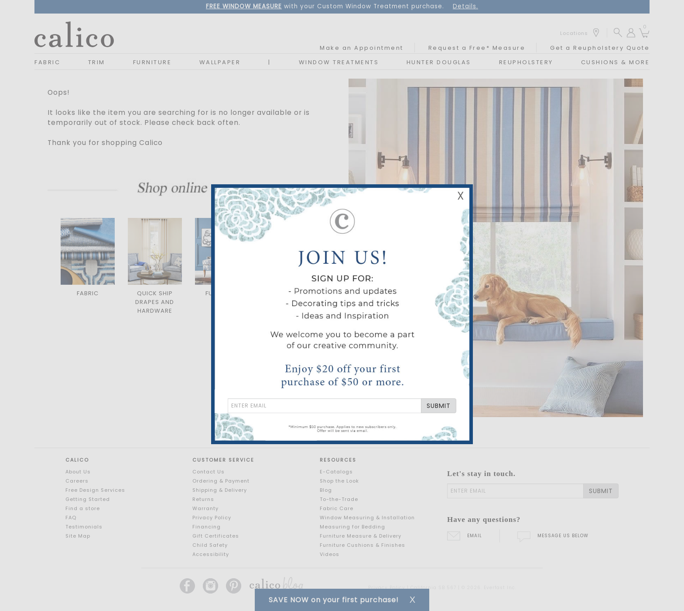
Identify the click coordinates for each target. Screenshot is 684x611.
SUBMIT (439, 405)
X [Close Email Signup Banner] (460, 196)
